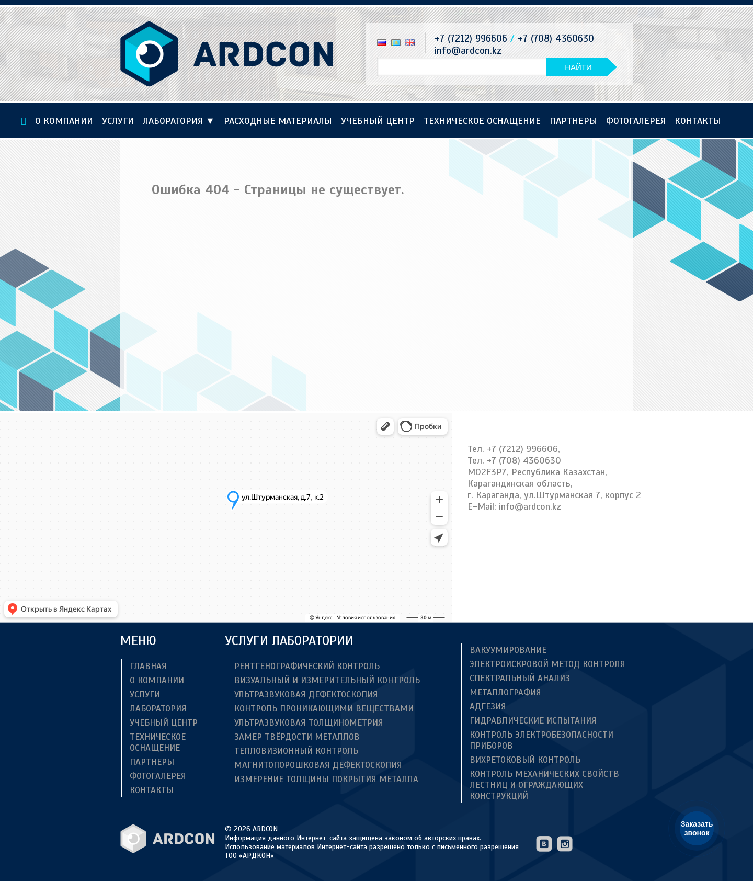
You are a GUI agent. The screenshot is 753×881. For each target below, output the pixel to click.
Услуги (118, 121)
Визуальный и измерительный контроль (327, 680)
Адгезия (488, 706)
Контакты (698, 121)
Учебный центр (378, 121)
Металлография (505, 692)
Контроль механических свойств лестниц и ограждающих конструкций (544, 785)
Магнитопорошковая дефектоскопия (318, 765)
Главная (148, 666)
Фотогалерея (636, 121)
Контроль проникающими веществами (324, 708)
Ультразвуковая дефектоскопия (306, 694)
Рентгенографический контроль (307, 666)
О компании (64, 121)
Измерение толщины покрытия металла (326, 779)
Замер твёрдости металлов (297, 736)
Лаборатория (179, 121)
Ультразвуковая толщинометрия (308, 722)
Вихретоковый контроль (525, 759)
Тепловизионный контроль (296, 751)
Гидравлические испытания (533, 720)
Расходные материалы (278, 121)
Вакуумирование (508, 650)
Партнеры (573, 121)
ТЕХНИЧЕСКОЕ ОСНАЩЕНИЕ (482, 121)
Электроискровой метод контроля (547, 664)
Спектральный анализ (520, 678)
